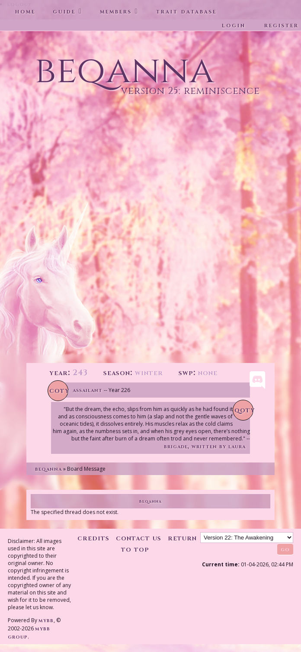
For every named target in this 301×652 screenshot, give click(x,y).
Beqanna (48, 469)
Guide (64, 11)
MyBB (46, 620)
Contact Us (138, 538)
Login (234, 25)
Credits (93, 538)
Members (116, 11)
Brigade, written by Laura (205, 446)
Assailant (87, 390)
